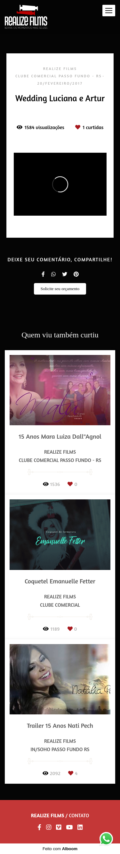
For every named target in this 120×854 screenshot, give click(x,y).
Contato (79, 815)
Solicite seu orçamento (60, 288)
